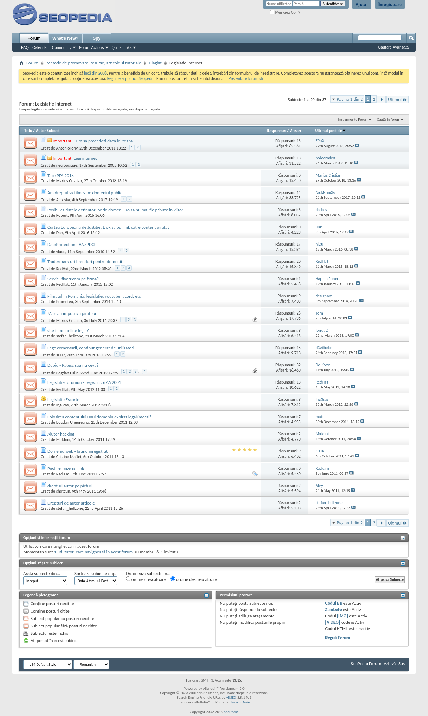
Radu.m (63, 473)
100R (60, 355)
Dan (59, 232)
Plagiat (155, 62)
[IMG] (342, 616)
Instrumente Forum (353, 119)
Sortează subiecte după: (96, 573)
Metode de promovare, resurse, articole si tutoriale (93, 62)
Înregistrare (390, 4)
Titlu (28, 130)
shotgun (63, 491)
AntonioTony (67, 148)
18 (299, 347)
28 (299, 313)
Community (62, 47)
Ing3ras (62, 405)
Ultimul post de (330, 130)
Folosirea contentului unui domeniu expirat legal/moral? (99, 416)
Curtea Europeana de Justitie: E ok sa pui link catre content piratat (108, 227)
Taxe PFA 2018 (60, 175)
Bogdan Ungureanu (72, 422)
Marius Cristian (69, 180)
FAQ (25, 47)
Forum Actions (91, 47)
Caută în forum (388, 119)
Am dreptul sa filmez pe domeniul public (84, 192)
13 (299, 158)
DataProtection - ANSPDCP (72, 244)
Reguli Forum (337, 637)
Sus (401, 663)
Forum (33, 38)
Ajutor (362, 4)
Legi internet (85, 158)
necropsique (66, 165)
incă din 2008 (95, 73)
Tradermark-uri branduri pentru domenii (84, 261)
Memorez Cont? (285, 12)
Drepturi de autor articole (71, 503)
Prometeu (64, 301)
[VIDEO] (332, 622)
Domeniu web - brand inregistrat (77, 451)
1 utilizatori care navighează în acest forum (93, 552)
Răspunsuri (276, 130)
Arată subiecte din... (41, 573)
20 (299, 261)
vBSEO (231, 697)
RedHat (62, 268)
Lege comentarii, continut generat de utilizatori (90, 347)
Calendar (40, 47)
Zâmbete (333, 609)
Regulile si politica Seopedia (131, 78)
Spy (96, 38)
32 (299, 364)
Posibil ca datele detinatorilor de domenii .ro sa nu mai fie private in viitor (115, 210)
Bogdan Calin (67, 372)
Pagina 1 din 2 (350, 99)
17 (299, 244)
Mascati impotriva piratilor (72, 313)
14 (299, 192)
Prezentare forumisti (245, 78)
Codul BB (333, 603)
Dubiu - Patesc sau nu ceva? (73, 365)
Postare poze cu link (65, 468)
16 (299, 140)
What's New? (65, 38)
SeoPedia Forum (366, 663)
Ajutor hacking (60, 434)
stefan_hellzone (69, 336)
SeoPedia (231, 712)
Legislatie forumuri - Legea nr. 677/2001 (84, 382)
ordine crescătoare (146, 579)
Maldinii (63, 439)
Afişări (295, 130)
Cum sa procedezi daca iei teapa (103, 141)
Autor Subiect (48, 130)
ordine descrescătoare (193, 579)
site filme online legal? (68, 330)
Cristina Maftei (68, 456)
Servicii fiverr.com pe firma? (73, 278)
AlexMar (63, 199)
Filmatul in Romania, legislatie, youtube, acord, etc (94, 296)
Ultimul (397, 99)
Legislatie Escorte (63, 399)
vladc (60, 251)
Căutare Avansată (393, 47)
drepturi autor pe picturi (69, 485)
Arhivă (390, 663)
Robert (62, 215)
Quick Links (122, 47)
